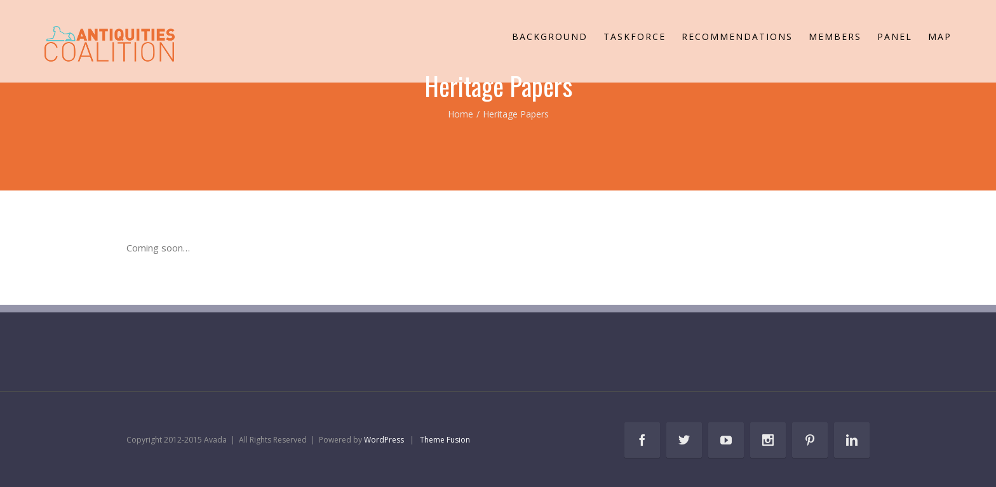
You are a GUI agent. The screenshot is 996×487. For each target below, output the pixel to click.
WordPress (384, 439)
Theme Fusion (445, 439)
